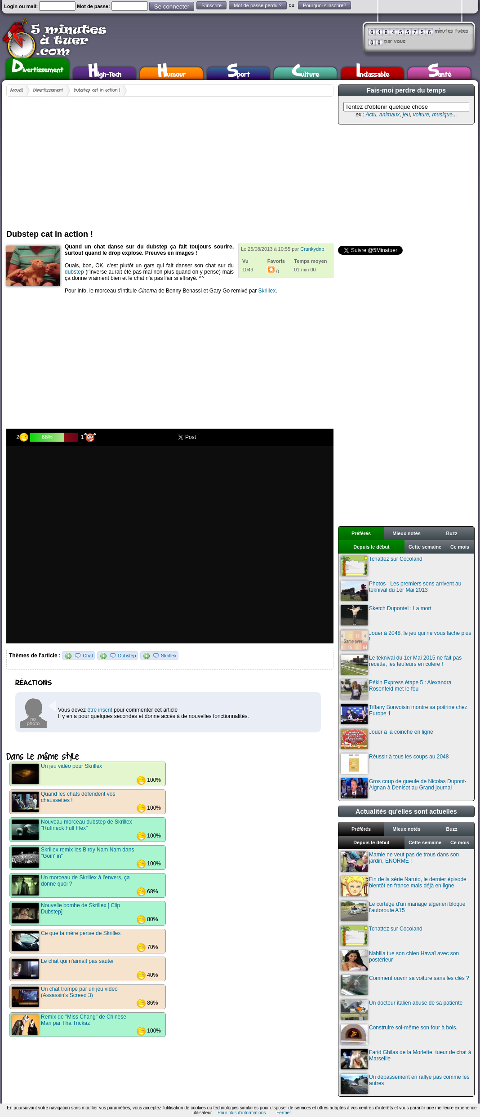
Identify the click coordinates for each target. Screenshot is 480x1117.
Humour (171, 73)
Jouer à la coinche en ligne (387, 739)
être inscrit (99, 710)
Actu (370, 114)
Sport (238, 73)
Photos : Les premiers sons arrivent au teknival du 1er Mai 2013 (401, 591)
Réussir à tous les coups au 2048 (395, 764)
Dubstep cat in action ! (97, 90)
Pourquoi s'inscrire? (324, 5)
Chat (88, 655)
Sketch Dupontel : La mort (386, 615)
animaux (389, 114)
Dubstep (127, 655)
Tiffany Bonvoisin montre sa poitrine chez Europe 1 (404, 714)
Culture (305, 73)
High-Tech (104, 73)
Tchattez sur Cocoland (381, 566)
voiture (421, 114)
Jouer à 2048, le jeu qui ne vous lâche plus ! (406, 640)
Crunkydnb (312, 249)
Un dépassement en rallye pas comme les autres (405, 1084)
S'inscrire (211, 5)
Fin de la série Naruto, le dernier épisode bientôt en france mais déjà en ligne (404, 886)
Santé (439, 73)
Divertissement (37, 67)
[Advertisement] (145, 159)
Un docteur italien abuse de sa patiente (401, 1010)
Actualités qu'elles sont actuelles (406, 811)
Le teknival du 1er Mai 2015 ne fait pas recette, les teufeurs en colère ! (401, 665)
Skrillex (267, 291)
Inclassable (372, 73)
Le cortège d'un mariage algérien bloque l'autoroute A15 (403, 911)
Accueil (16, 90)
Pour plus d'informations (242, 1112)
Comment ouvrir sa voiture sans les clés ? (405, 985)
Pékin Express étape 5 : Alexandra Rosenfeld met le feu (396, 689)
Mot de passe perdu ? (257, 5)
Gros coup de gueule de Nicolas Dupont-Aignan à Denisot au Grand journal (404, 788)
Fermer (283, 1112)
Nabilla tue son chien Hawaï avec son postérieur (400, 960)
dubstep (74, 272)
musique (442, 114)
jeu (406, 114)
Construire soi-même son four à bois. (399, 1034)
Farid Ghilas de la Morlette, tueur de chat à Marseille (406, 1059)
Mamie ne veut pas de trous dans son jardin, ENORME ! (400, 861)
